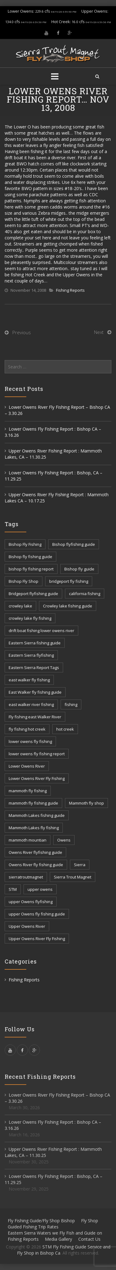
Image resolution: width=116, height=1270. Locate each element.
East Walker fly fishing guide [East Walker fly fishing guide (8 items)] (35, 692)
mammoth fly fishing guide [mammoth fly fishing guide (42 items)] (33, 803)
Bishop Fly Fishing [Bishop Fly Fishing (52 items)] (25, 544)
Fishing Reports (70, 290)
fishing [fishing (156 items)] (71, 704)
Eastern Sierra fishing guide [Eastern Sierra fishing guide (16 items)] (35, 643)
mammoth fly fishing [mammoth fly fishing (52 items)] (28, 790)
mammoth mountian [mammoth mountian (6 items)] (27, 840)
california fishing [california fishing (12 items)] (84, 593)
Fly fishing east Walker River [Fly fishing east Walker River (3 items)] (35, 717)
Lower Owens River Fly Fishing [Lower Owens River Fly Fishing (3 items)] (37, 778)
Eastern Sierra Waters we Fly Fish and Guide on (55, 1233)
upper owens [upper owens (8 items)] (40, 889)
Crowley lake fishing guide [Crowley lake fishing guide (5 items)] (67, 606)
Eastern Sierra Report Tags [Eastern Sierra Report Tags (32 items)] (34, 667)
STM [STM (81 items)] (13, 889)
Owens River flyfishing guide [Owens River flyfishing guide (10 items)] (35, 852)
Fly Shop (89, 1220)
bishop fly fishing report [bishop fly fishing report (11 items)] (31, 569)
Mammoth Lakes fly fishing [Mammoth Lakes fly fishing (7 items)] (34, 827)
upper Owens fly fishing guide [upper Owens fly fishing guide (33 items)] (37, 914)
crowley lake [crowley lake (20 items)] (20, 606)
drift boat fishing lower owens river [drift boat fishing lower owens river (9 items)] (41, 630)
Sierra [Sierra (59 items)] (79, 864)
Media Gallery (58, 1239)
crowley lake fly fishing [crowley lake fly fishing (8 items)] (30, 618)
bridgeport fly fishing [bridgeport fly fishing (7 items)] (68, 581)
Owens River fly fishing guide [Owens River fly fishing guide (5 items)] (36, 864)
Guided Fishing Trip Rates (33, 1227)
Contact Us (89, 1239)
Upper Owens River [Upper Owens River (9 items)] (27, 926)
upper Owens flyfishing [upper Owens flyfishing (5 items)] (31, 901)
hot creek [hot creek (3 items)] (65, 729)
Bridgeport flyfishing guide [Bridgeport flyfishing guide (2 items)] (33, 593)
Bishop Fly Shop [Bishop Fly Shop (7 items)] (23, 581)
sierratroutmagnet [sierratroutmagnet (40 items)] (26, 877)
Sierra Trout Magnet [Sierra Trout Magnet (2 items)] (72, 877)
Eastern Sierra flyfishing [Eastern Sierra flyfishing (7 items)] (31, 655)
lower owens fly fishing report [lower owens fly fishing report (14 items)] (37, 754)
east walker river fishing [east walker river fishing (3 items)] (31, 704)
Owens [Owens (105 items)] (64, 840)
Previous (21, 332)
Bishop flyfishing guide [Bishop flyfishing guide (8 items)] (73, 544)
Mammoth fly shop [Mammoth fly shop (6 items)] (86, 803)
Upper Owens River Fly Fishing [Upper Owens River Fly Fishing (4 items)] (37, 938)
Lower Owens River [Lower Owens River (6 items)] (27, 766)
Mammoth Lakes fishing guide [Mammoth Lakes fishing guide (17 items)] (37, 815)
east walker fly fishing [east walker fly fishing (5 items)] (29, 680)
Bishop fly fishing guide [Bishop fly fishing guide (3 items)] (30, 556)
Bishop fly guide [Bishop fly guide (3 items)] (79, 569)
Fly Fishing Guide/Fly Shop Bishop (41, 1220)
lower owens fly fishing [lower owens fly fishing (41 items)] (30, 741)
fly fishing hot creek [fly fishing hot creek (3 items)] (27, 729)
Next (99, 332)
